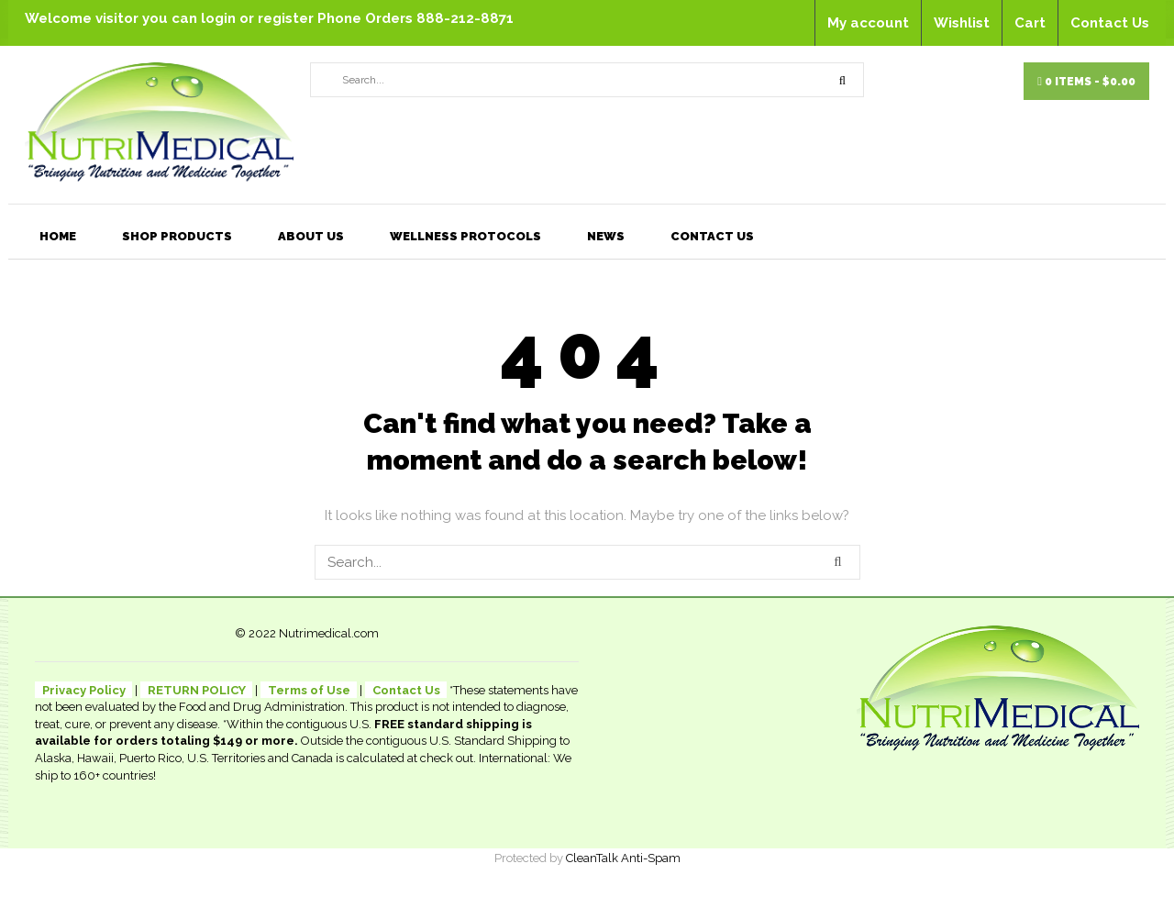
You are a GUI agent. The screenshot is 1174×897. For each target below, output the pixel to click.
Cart (1030, 23)
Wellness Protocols (465, 236)
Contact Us (1109, 23)
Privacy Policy (84, 690)
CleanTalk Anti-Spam (623, 858)
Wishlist (962, 23)
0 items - (1086, 81)
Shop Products (177, 236)
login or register (259, 18)
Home (57, 236)
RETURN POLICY (197, 690)
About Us (311, 236)
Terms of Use (309, 690)
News (606, 236)
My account (868, 23)
